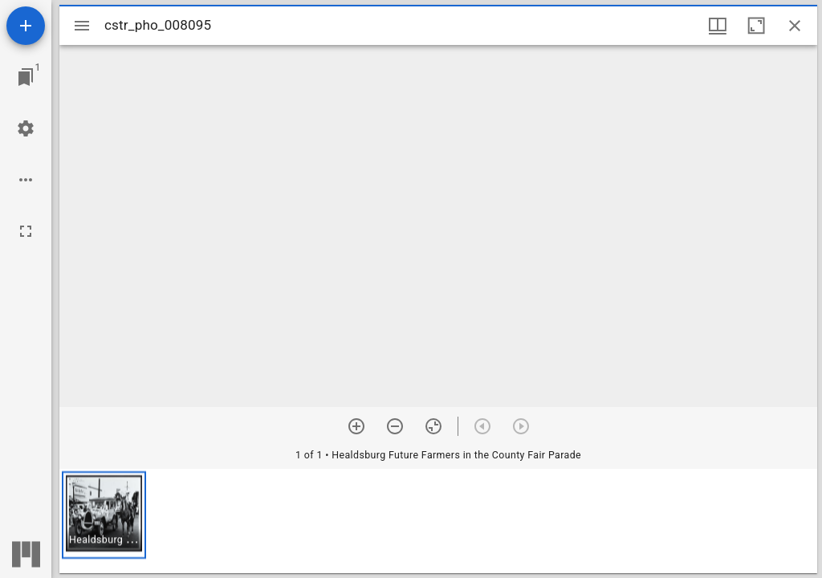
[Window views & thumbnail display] (717, 25)
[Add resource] (25, 25)
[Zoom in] (356, 426)
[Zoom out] (395, 426)
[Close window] (794, 25)
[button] (104, 515)
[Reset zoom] (433, 426)
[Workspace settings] (25, 128)
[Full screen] (25, 231)
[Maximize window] (756, 25)
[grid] (438, 521)
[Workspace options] (25, 180)
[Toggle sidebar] (82, 25)
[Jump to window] (25, 77)
